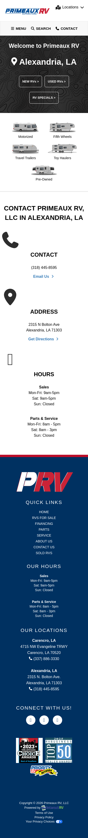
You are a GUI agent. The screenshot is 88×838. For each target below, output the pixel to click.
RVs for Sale (44, 518)
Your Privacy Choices (44, 821)
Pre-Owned (44, 173)
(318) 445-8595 (44, 268)
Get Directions (44, 339)
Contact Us (44, 547)
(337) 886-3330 (44, 659)
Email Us (44, 276)
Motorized (25, 131)
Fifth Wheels (62, 131)
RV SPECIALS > (44, 97)
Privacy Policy (44, 817)
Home (44, 512)
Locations (70, 7)
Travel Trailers (25, 152)
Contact (66, 29)
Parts (44, 529)
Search (40, 29)
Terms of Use (44, 813)
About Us (44, 541)
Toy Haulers (62, 152)
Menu (19, 29)
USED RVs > (57, 81)
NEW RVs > (30, 81)
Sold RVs (44, 553)
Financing (44, 524)
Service (44, 535)
